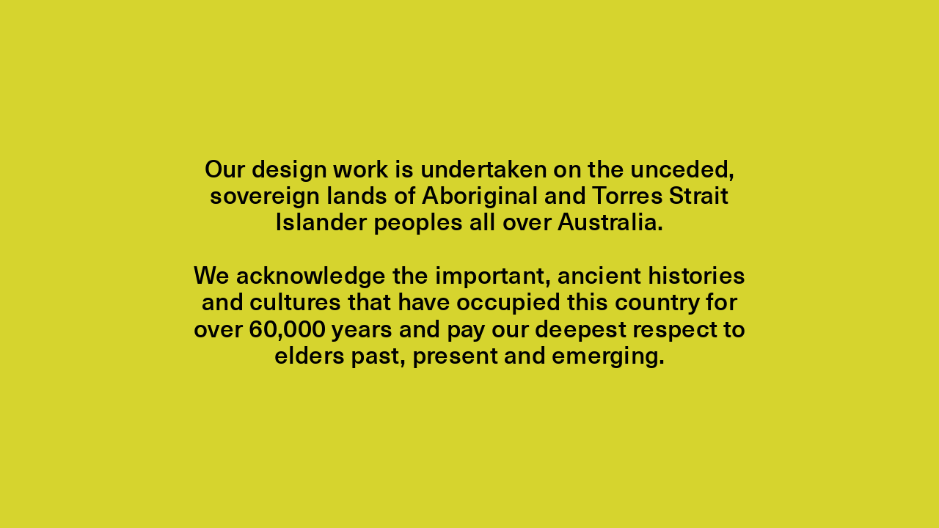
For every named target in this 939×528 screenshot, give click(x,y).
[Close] (469, 264)
